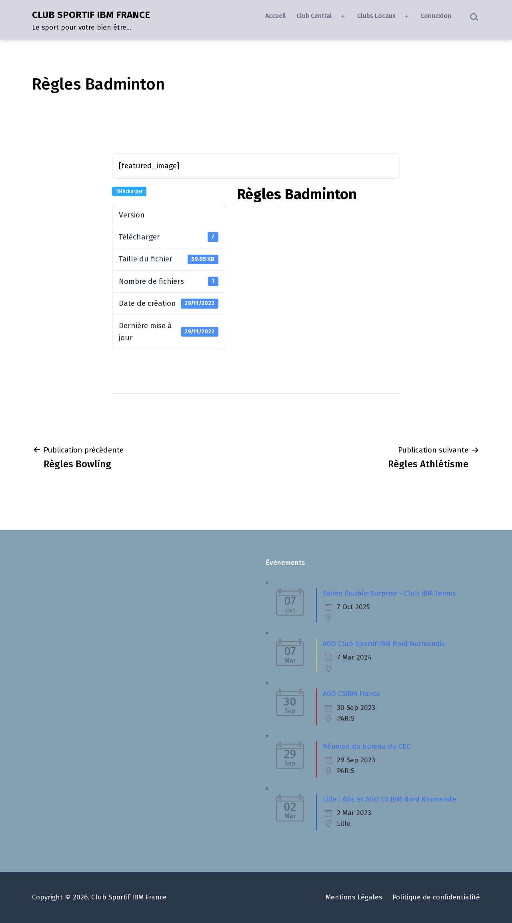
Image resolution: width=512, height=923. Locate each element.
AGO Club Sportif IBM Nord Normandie (384, 644)
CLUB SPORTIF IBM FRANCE (91, 14)
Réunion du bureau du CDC (367, 746)
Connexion (435, 16)
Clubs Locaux (376, 16)
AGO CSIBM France (351, 694)
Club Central (314, 16)
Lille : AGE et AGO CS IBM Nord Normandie (390, 799)
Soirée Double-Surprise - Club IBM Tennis (389, 593)
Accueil (275, 16)
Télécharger (129, 191)
